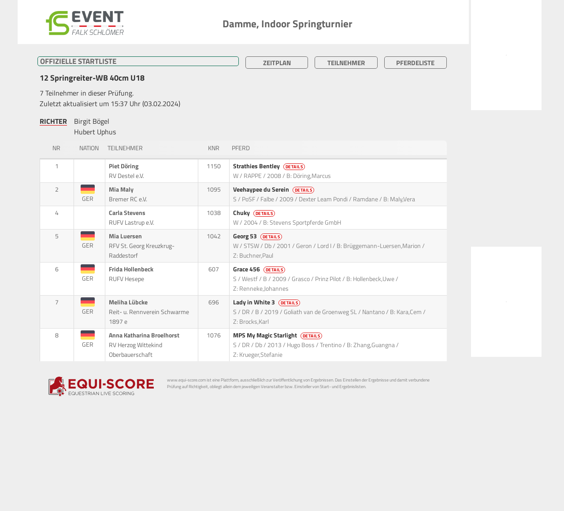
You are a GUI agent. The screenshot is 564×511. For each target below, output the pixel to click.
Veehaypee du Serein (274, 189)
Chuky (255, 213)
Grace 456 (260, 269)
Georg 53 (258, 236)
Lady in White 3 (267, 302)
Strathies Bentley (270, 166)
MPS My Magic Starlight (278, 335)
